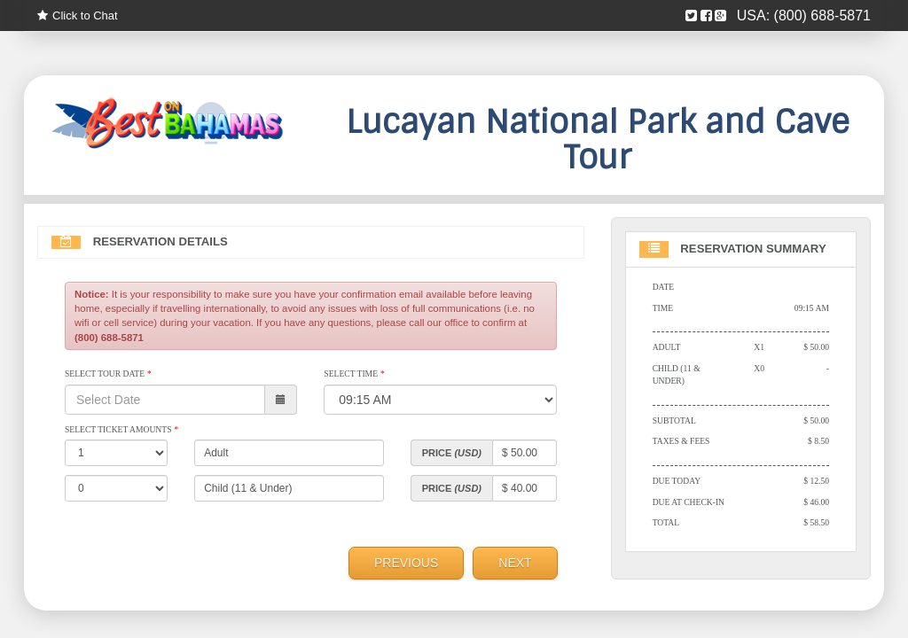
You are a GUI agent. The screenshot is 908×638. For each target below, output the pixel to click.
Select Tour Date (108, 373)
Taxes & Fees (681, 441)
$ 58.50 (816, 522)
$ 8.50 (818, 441)
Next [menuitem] (514, 563)
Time (663, 308)
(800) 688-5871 (822, 15)
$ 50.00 (816, 347)
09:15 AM (811, 308)
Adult (667, 347)
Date (664, 287)
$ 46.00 (816, 502)
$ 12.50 (816, 481)
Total (666, 522)
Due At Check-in (688, 502)
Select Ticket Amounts (121, 429)
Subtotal (674, 420)
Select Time (354, 373)
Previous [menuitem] (406, 563)
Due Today (677, 481)
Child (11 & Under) (677, 374)
